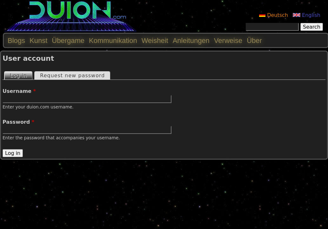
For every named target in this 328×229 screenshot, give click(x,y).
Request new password (72, 76)
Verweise (228, 41)
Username (19, 91)
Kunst (38, 41)
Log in (21, 75)
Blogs (16, 41)
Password (18, 122)
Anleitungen (191, 41)
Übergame (68, 41)
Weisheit (155, 41)
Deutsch (273, 15)
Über (254, 41)
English (306, 15)
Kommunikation (113, 41)
